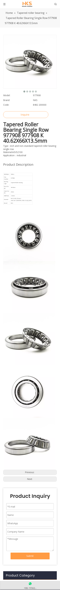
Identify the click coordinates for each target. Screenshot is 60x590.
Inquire (25, 114)
